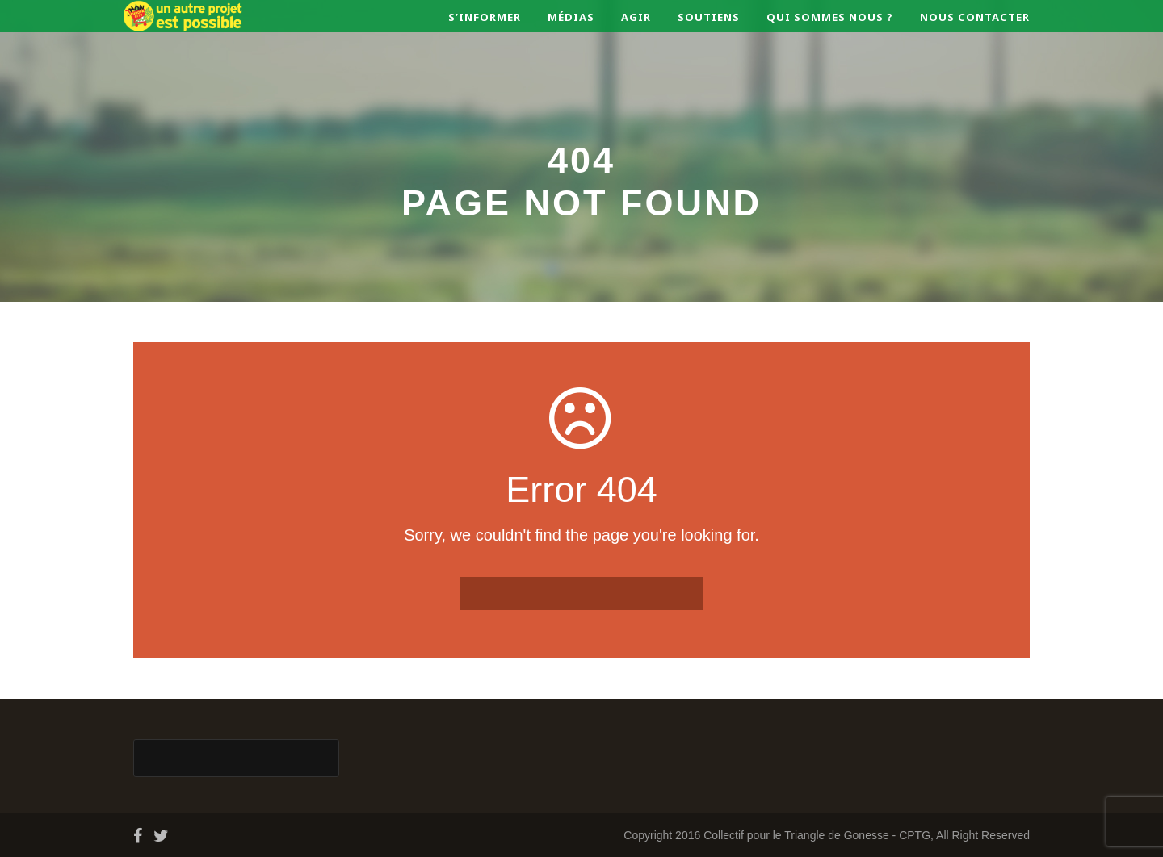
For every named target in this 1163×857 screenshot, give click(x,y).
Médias (571, 17)
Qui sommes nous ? (829, 17)
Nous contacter (975, 17)
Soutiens (709, 17)
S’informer (484, 17)
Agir (636, 17)
